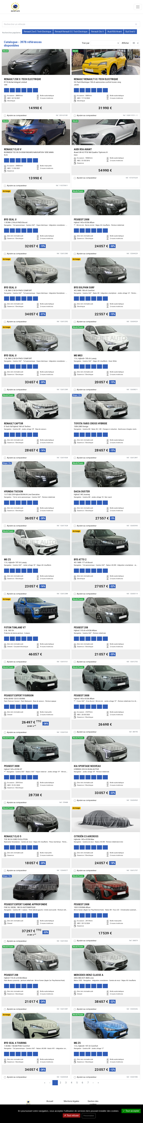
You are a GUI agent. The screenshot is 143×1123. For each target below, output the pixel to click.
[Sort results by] (105, 43)
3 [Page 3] (66, 1082)
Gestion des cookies (93, 1102)
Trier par (85, 43)
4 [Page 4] (71, 1082)
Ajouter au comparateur (17, 115)
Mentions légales (71, 1101)
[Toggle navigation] (138, 7)
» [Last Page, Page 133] (98, 1082)
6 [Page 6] (82, 1082)
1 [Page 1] (55, 1082)
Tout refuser (71, 1115)
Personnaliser (88, 1116)
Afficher (125, 43)
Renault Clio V (97, 31)
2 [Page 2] (60, 1082)
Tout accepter (131, 1111)
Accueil (49, 1101)
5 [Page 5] (77, 1082)
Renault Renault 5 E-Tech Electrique (71, 31)
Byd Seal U (130, 31)
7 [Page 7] (88, 1082)
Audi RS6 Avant (115, 31)
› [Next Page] (93, 1082)
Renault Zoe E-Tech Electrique (37, 31)
